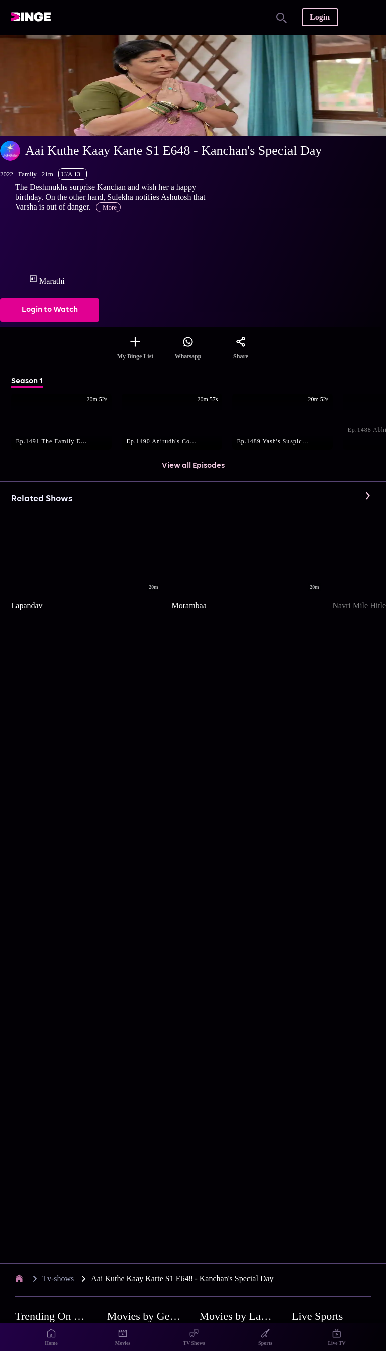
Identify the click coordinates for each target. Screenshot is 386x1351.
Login (320, 17)
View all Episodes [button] (193, 466)
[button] (66, 422)
